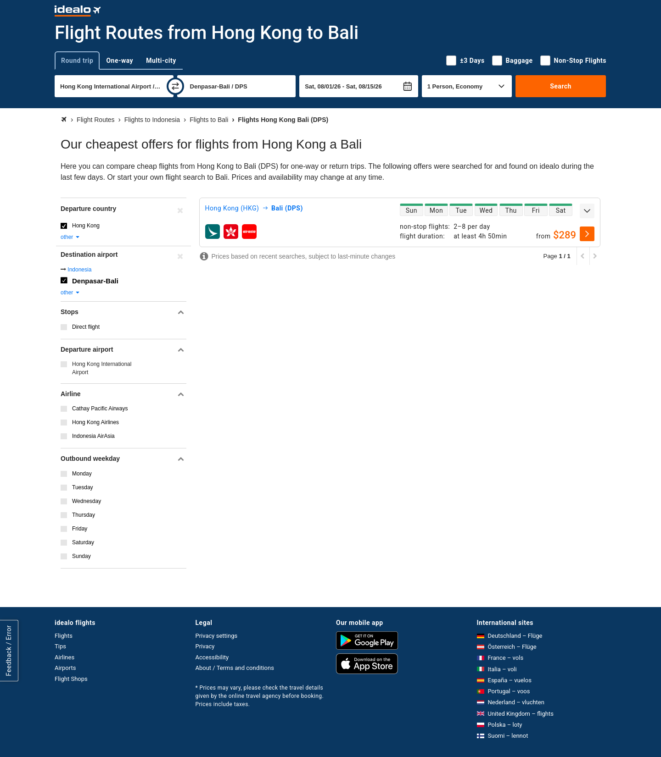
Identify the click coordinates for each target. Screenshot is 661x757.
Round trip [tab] (77, 60)
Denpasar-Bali (95, 281)
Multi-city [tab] (161, 60)
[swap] (175, 86)
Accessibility (212, 657)
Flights (64, 635)
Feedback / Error (8, 650)
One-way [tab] (119, 60)
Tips (60, 646)
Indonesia (79, 269)
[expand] (587, 211)
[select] (587, 234)
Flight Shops (71, 678)
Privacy (205, 646)
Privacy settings (217, 635)
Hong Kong (86, 225)
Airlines (64, 657)
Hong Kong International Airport (101, 368)
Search (560, 86)
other (70, 237)
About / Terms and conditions (235, 667)
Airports (65, 667)
